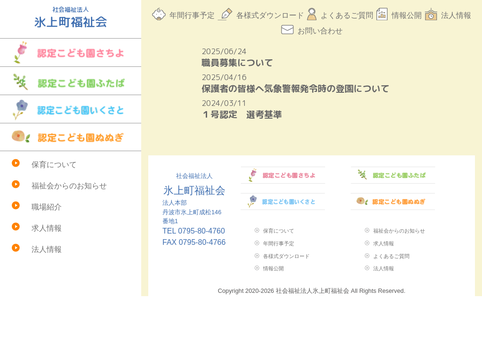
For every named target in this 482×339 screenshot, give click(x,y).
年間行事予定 (192, 15)
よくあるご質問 (347, 15)
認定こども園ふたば (70, 81)
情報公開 (407, 15)
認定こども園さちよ (70, 52)
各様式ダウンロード (270, 15)
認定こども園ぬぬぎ (70, 137)
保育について (54, 165)
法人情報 (47, 249)
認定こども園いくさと (70, 109)
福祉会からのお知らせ (69, 186)
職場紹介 (47, 207)
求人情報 (47, 228)
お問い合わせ (320, 31)
